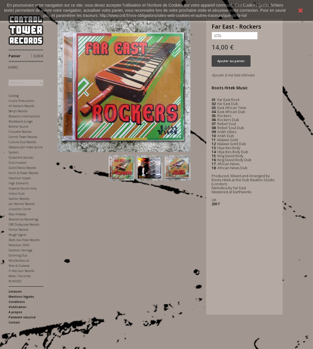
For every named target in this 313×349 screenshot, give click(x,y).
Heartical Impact (20, 178)
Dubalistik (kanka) (21, 157)
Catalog (14, 96)
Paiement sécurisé (22, 317)
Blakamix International (24, 116)
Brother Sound (18, 127)
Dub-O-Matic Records (22, 168)
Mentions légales (21, 297)
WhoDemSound (19, 261)
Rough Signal (17, 235)
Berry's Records (18, 111)
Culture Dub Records (22, 142)
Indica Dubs (17, 194)
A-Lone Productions (21, 101)
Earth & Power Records (23, 173)
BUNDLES (15, 281)
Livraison (15, 291)
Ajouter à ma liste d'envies (233, 75)
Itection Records (19, 199)
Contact (14, 322)
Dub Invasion (18, 163)
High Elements (18, 183)
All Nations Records (21, 106)
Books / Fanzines (20, 276)
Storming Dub (18, 255)
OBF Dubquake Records (24, 224)
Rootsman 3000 (19, 245)
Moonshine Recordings (23, 219)
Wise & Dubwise (19, 266)
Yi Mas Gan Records (21, 271)
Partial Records (18, 230)
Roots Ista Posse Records (24, 240)
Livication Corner (20, 209)
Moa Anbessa (17, 214)
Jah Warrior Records (22, 204)
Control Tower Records (23, 137)
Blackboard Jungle (21, 121)
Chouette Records (20, 132)
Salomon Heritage (20, 250)
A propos (15, 312)
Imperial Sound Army (23, 188)
